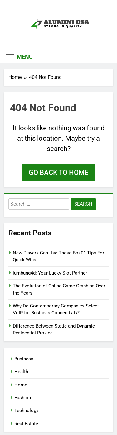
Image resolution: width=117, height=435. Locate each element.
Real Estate (26, 424)
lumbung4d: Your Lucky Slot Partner (50, 273)
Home (20, 385)
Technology (26, 410)
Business (23, 359)
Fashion (22, 398)
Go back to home (58, 172)
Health (21, 372)
